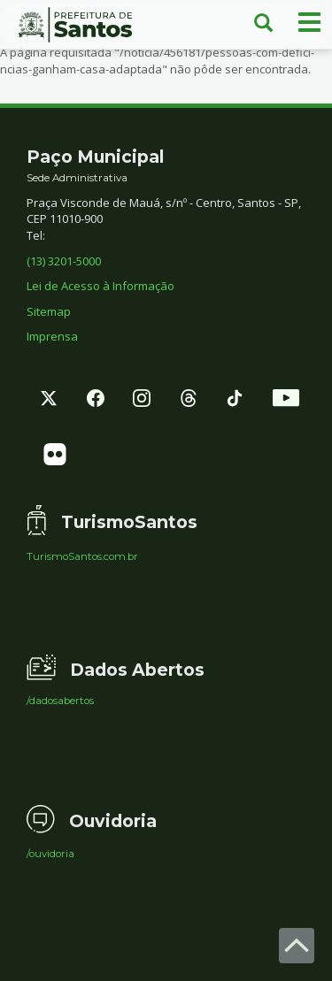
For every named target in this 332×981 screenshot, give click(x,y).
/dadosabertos (60, 701)
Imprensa (52, 336)
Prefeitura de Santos (83, 24)
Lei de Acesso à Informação (100, 286)
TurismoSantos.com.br (82, 557)
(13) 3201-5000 (64, 261)
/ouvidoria (50, 854)
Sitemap (49, 311)
